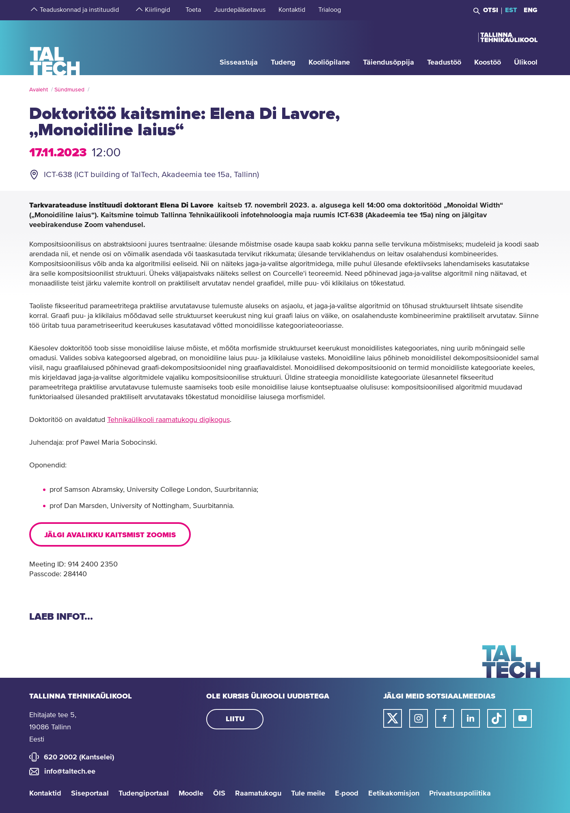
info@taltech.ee (69, 771)
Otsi (490, 10)
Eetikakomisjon (393, 793)
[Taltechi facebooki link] (444, 718)
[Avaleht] (55, 47)
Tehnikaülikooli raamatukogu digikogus (168, 420)
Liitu (235, 719)
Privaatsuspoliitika (460, 793)
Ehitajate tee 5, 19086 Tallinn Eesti (52, 727)
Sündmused (69, 90)
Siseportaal (90, 793)
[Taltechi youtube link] (522, 718)
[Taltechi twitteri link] (392, 718)
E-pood (346, 793)
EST (511, 10)
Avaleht (38, 90)
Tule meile (308, 793)
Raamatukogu (258, 793)
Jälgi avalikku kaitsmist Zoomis (110, 535)
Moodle (191, 793)
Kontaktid (45, 793)
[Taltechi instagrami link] (418, 718)
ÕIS (219, 793)
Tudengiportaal (144, 793)
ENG (531, 10)
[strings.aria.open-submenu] (33, 10)
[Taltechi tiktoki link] (496, 718)
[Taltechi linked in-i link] (470, 718)
